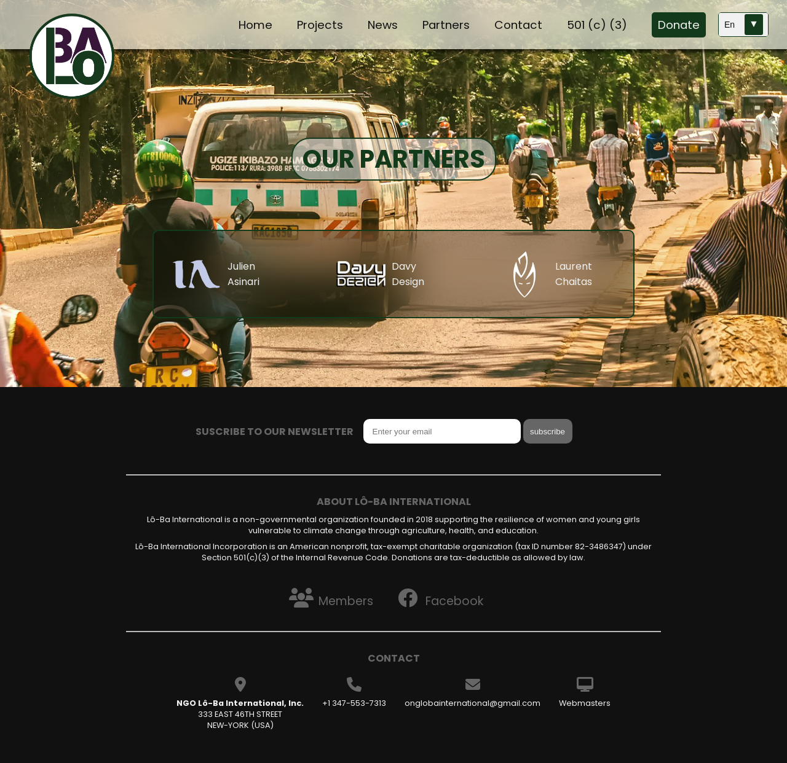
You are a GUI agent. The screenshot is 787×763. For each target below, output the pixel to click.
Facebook (438, 597)
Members (328, 597)
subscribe (547, 431)
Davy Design (408, 274)
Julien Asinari (243, 274)
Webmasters (585, 703)
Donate (679, 25)
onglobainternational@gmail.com (472, 703)
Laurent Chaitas (573, 274)
